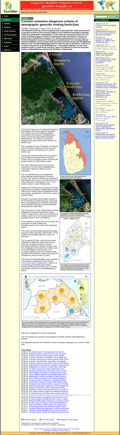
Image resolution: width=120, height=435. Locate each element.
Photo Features (10, 31)
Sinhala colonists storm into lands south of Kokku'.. (48, 371)
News (6, 16)
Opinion (7, 23)
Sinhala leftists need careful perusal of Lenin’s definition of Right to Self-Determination (105, 136)
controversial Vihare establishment (34, 263)
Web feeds (8, 39)
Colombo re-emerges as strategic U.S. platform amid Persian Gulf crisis (105, 40)
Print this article (48, 420)
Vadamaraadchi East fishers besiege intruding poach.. (49, 365)
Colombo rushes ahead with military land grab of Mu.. (49, 412)
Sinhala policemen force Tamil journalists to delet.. (48, 406)
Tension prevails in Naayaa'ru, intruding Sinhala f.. (48, 380)
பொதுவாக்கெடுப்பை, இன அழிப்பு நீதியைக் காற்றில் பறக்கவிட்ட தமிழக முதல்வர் (105, 69)
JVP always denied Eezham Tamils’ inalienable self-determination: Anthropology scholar (105, 127)
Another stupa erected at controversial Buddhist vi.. (48, 403)
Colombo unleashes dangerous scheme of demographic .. (51, 395)
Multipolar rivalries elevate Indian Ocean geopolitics (104, 54)
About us (7, 50)
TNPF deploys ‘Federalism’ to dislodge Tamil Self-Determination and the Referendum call (105, 94)
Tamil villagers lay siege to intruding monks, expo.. (48, 373)
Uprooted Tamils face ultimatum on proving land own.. (49, 408)
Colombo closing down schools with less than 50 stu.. (49, 359)
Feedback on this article (69, 420)
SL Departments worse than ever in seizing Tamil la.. (49, 393)
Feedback (7, 42)
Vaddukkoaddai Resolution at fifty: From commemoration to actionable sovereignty (105, 33)
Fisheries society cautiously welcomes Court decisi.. (48, 389)
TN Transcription (10, 35)
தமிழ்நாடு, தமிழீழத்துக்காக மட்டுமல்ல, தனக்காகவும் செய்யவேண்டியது (105, 77)
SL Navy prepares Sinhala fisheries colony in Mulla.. (48, 399)
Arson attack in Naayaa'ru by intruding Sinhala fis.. (48, 378)
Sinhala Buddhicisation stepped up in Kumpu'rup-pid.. (49, 401)
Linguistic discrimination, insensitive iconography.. (48, 361)
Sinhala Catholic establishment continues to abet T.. (48, 410)
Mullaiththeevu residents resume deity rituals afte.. (48, 367)
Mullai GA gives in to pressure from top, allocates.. (48, 354)
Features (7, 20)
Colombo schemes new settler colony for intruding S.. (49, 363)
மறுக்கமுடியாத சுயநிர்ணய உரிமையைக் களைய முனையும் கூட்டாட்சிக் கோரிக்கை (106, 103)
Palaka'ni (7, 27)
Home (6, 46)
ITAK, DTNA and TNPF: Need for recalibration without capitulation (105, 61)
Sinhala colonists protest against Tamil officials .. (47, 356)
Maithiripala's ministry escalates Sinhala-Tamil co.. (48, 376)
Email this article (30, 420)
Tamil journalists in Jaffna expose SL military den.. (48, 405)
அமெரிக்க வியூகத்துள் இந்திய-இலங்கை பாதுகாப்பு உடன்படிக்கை (106, 118)
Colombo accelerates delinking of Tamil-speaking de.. (49, 386)
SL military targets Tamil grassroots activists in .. (47, 352)
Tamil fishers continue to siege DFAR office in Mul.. (48, 382)
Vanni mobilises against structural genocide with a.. (48, 374)
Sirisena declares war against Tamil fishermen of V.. (48, 397)
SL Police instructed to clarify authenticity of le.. (47, 369)
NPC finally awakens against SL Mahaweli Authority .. (49, 391)
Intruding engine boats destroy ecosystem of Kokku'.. (49, 384)
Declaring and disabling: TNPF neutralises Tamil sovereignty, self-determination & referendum (106, 85)
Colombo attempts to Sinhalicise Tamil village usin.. (48, 357)
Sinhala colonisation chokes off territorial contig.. (47, 388)
